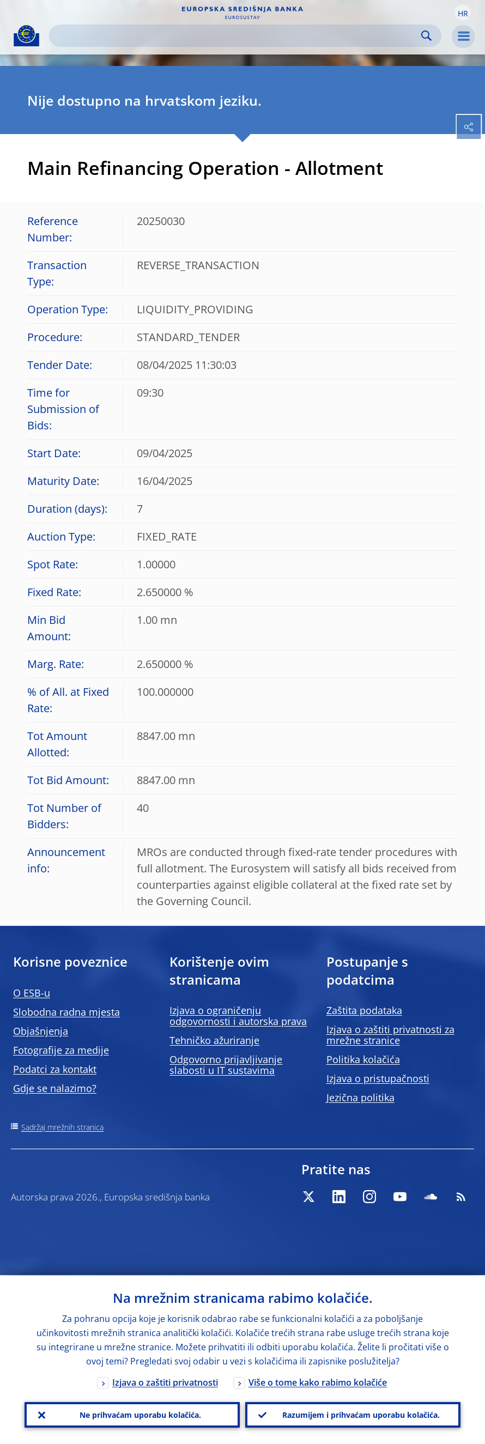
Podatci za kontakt (54, 1069)
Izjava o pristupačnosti (377, 1078)
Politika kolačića (363, 1059)
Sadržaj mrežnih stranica (62, 1127)
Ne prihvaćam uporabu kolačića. (140, 1414)
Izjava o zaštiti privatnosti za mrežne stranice (390, 1035)
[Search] (236, 35)
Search (426, 35)
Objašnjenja (40, 1031)
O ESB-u (31, 992)
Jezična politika (360, 1097)
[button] (462, 12)
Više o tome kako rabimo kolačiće (317, 1382)
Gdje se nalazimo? (54, 1088)
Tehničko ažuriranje (214, 1040)
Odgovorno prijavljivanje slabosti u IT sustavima (225, 1065)
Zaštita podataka (364, 1010)
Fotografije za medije (61, 1050)
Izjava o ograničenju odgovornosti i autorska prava (238, 1016)
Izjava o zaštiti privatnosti (165, 1382)
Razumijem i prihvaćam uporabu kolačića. (361, 1414)
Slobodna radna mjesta (66, 1011)
